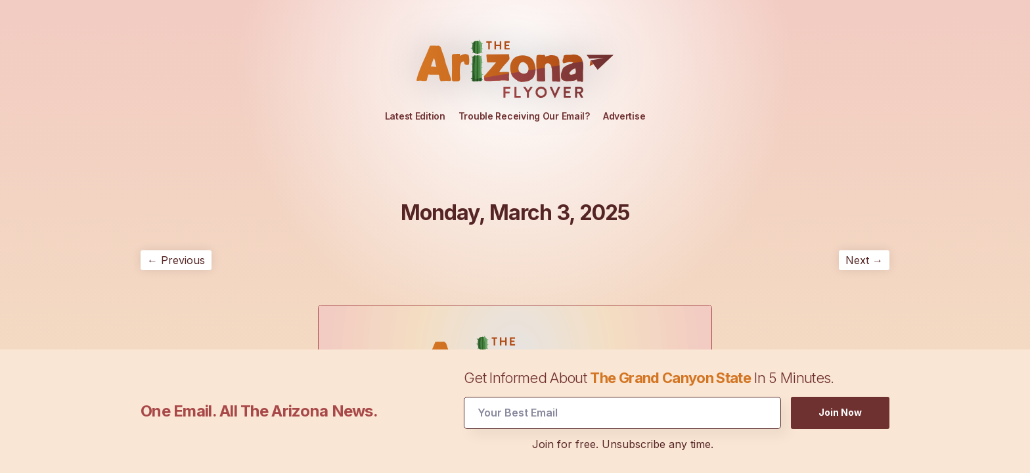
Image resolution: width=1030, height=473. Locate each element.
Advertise (624, 116)
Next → (864, 260)
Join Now (840, 411)
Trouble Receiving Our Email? (524, 116)
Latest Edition (415, 116)
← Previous (176, 260)
